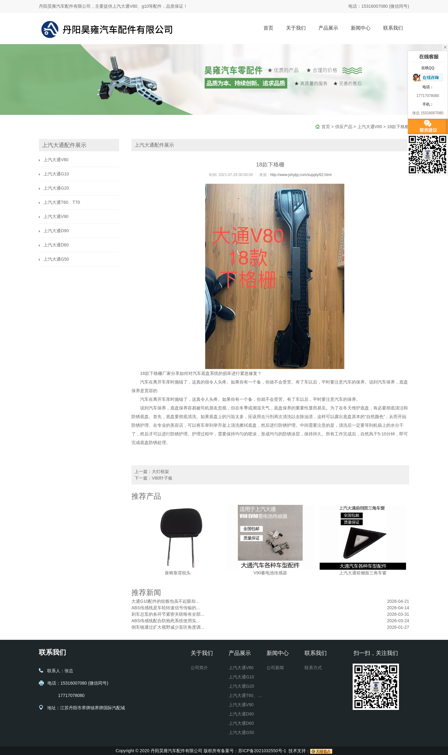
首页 (268, 28)
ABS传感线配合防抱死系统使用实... (165, 620)
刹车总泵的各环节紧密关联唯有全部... (167, 614)
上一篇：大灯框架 (152, 471)
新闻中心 (361, 28)
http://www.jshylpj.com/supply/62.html (301, 175)
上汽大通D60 (56, 244)
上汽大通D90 (56, 230)
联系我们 (393, 28)
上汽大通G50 (56, 259)
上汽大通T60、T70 (62, 202)
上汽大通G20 (56, 188)
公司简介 (199, 667)
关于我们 (296, 28)
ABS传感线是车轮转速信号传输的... (165, 607)
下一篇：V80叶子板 (153, 478)
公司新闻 (275, 667)
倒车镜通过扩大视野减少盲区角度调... (167, 627)
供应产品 (343, 126)
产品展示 (328, 28)
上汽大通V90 (56, 216)
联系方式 (313, 667)
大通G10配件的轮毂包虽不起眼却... (165, 601)
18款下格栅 (398, 126)
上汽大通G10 (56, 173)
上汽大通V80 (369, 126)
